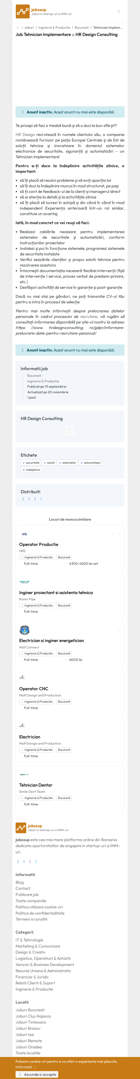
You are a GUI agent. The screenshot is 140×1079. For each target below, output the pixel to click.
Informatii (27, 1066)
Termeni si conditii (31, 919)
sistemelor (67, 463)
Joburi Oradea (29, 1046)
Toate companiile (31, 900)
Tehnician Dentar (35, 785)
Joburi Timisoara (31, 1022)
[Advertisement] (70, 69)
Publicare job (27, 894)
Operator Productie (38, 544)
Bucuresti (34, 375)
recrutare (88, 316)
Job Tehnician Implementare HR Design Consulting (67, 34)
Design (29, 134)
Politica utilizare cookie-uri (39, 906)
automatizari (90, 463)
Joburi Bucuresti (30, 1009)
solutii (49, 463)
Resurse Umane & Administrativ (43, 970)
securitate (30, 463)
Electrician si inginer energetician (51, 640)
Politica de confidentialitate (40, 913)
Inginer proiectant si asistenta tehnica (56, 592)
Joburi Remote (29, 1040)
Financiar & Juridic (32, 976)
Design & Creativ (30, 952)
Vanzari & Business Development (45, 964)
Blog (20, 882)
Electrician (29, 736)
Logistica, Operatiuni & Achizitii (43, 958)
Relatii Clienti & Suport (35, 982)
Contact (23, 888)
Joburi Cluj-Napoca (33, 1016)
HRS (22, 551)
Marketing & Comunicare (38, 946)
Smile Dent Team (32, 791)
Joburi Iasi (25, 1034)
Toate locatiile (28, 1052)
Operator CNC (33, 688)
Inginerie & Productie (43, 381)
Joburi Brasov (28, 1028)
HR (18, 134)
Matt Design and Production (40, 695)
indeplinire (31, 470)
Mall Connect (29, 647)
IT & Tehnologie (29, 939)
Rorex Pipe (27, 599)
